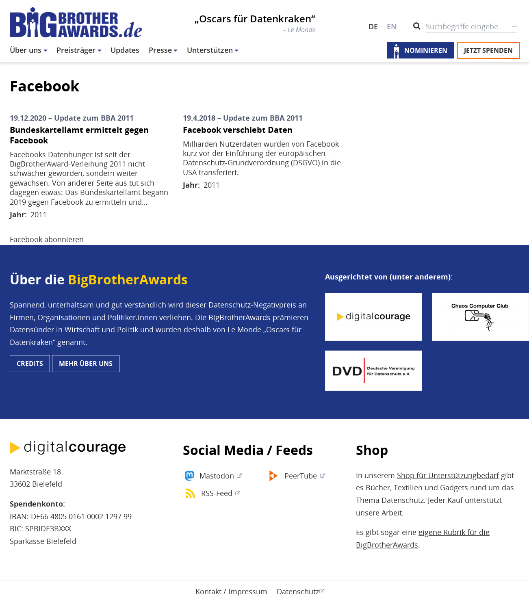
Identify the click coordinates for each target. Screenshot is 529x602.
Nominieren (425, 50)
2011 (38, 214)
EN (392, 26)
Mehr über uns (86, 363)
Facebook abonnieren (47, 239)
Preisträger (75, 50)
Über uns (25, 50)
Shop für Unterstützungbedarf (448, 475)
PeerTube (300, 476)
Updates (125, 50)
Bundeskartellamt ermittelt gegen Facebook (79, 135)
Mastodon (216, 476)
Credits (30, 363)
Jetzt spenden (488, 50)
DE (373, 26)
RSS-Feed (216, 493)
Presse (160, 50)
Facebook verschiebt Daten (238, 130)
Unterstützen (210, 50)
